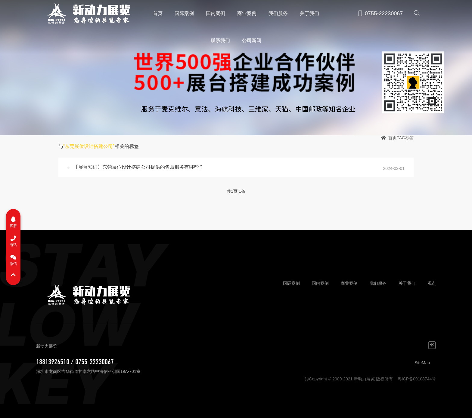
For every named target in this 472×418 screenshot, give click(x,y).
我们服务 (278, 13)
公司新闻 (251, 40)
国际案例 (184, 13)
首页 (158, 13)
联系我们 (220, 40)
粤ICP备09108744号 (417, 379)
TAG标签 (405, 137)
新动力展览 (86, 13)
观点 (431, 283)
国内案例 (215, 13)
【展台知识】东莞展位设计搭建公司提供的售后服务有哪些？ (138, 167)
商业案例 (246, 13)
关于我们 (309, 13)
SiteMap (422, 362)
